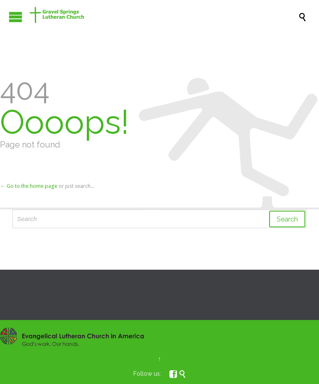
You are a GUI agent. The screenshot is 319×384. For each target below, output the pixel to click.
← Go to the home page (28, 186)
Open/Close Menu (15, 17)
